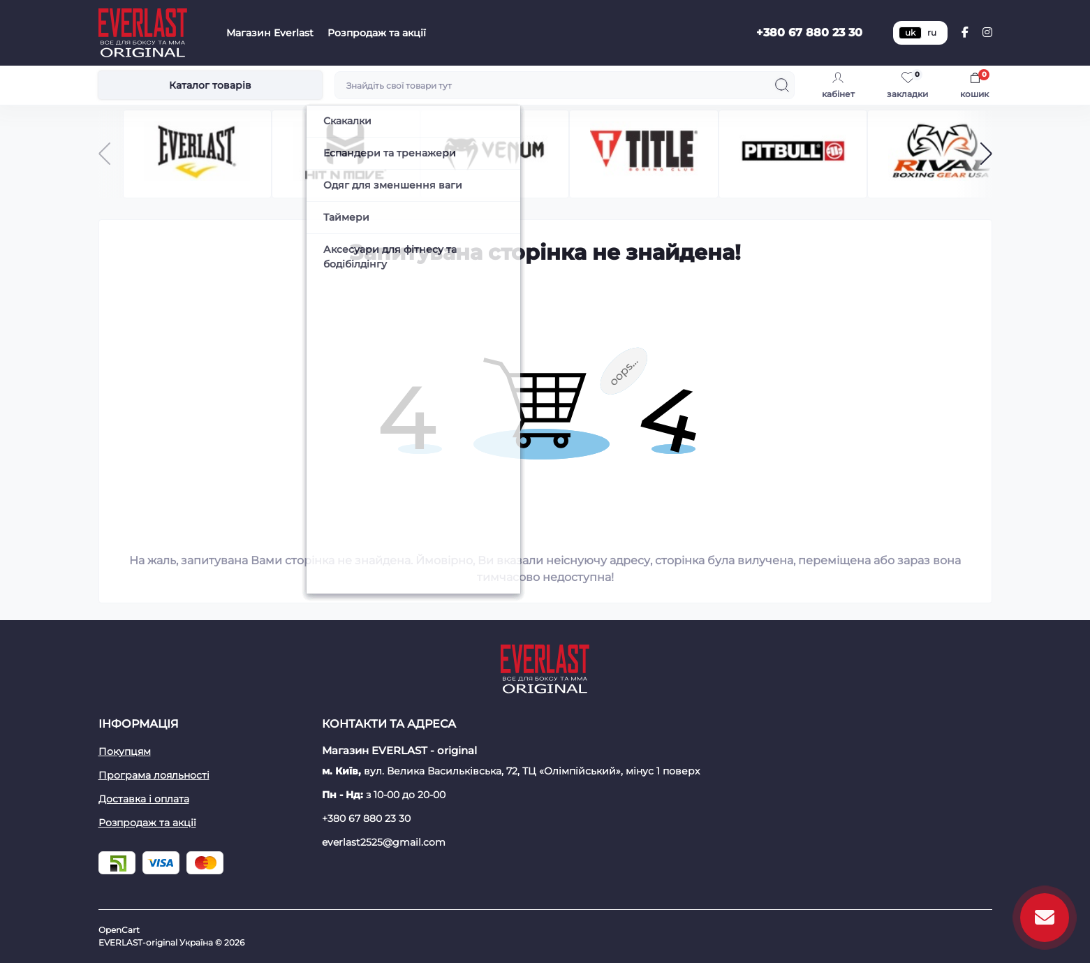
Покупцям (124, 751)
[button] (986, 153)
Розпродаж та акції (376, 33)
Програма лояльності (153, 775)
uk (910, 32)
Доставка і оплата (143, 799)
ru (931, 32)
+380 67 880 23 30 (809, 32)
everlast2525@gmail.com (383, 842)
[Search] (782, 85)
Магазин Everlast (270, 33)
